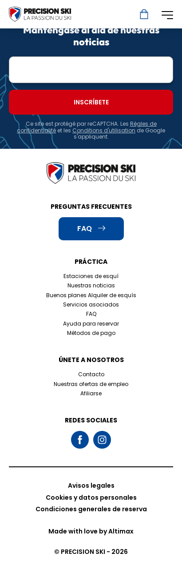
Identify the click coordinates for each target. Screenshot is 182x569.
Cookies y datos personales (91, 497)
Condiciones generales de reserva (91, 509)
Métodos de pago (91, 333)
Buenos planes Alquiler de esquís (91, 295)
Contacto (91, 374)
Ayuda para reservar (91, 323)
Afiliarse (91, 393)
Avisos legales (91, 485)
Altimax (121, 531)
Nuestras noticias (91, 285)
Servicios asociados (91, 304)
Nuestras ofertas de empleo (91, 384)
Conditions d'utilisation (103, 130)
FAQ (91, 314)
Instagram (102, 440)
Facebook (80, 440)
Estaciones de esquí (91, 276)
